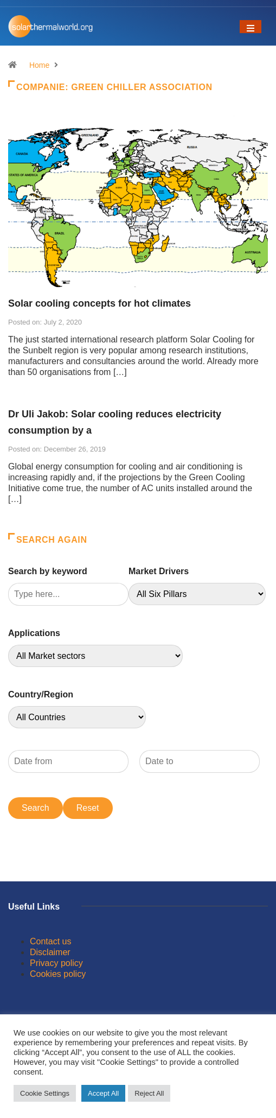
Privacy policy (56, 963)
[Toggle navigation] (250, 26)
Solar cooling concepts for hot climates (99, 303)
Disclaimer (50, 952)
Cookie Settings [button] (44, 1093)
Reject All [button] (149, 1093)
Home (39, 65)
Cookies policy (58, 974)
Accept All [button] (103, 1093)
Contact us (50, 941)
